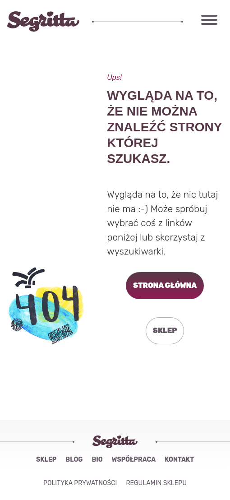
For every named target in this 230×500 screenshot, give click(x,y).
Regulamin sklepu (156, 483)
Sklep (46, 459)
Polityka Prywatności (80, 483)
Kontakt (179, 459)
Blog (74, 459)
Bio (97, 459)
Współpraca (134, 459)
